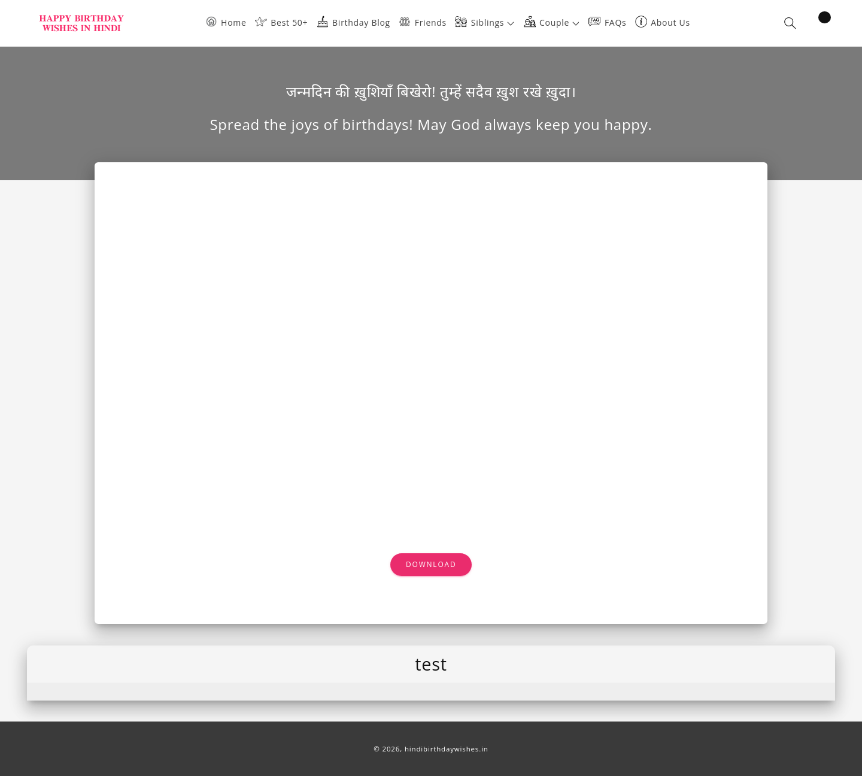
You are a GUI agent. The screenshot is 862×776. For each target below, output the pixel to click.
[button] (489, 23)
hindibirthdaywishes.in (446, 748)
